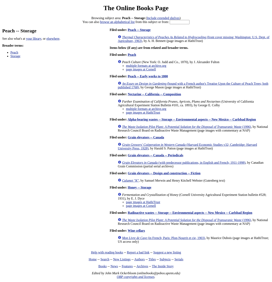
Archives (142, 266)
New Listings (122, 259)
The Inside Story (163, 266)
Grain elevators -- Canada (146, 137)
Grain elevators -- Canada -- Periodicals (155, 155)
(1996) (186, 126)
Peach (14, 52)
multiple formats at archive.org (146, 65)
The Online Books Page (136, 8)
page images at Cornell (141, 69)
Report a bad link (138, 252)
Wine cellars (136, 230)
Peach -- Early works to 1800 (148, 76)
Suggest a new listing (167, 252)
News (114, 266)
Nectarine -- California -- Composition (154, 94)
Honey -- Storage (139, 187)
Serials (178, 259)
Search (104, 259)
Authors (139, 259)
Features (127, 266)
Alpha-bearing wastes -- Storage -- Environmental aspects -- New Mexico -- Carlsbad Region (192, 119)
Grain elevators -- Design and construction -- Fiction (164, 173)
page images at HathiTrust (143, 112)
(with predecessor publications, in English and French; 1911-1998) (184, 162)
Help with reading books (107, 252)
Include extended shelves (163, 18)
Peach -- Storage (139, 30)
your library (33, 38)
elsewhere (52, 38)
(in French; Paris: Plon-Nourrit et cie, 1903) (163, 238)
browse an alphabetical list (117, 22)
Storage (15, 56)
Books (102, 266)
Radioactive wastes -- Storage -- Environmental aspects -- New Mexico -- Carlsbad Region (190, 212)
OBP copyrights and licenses (135, 277)
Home (93, 259)
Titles (152, 259)
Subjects (165, 259)
